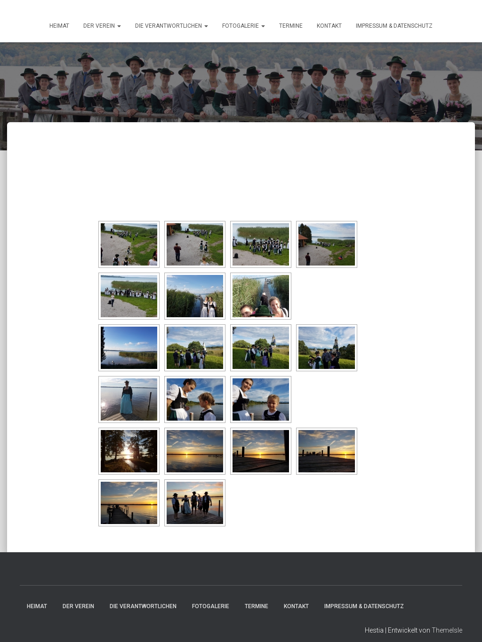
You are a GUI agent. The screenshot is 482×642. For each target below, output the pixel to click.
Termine (291, 26)
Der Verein (102, 26)
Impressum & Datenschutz (394, 26)
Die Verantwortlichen (171, 26)
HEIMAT (59, 26)
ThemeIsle (447, 630)
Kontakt (329, 26)
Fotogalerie (243, 26)
